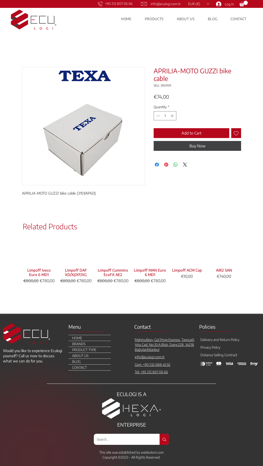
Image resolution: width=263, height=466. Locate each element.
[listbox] (199, 4)
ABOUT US (80, 356)
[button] (199, 4)
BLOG (76, 361)
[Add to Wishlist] (236, 133)
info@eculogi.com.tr (166, 4)
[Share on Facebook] (157, 165)
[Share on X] (185, 165)
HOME (77, 338)
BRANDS (78, 344)
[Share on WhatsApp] (176, 165)
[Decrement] (157, 115)
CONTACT (79, 367)
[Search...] (123, 439)
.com (160, 452)
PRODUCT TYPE (84, 350)
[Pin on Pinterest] (166, 165)
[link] (243, 3)
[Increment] (172, 115)
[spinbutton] (165, 115)
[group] (131, 275)
